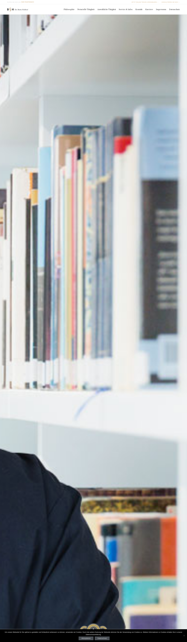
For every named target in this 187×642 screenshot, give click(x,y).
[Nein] (184, 635)
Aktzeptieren (86, 638)
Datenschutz (102, 638)
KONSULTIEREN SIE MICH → (170, 2)
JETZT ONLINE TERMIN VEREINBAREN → (145, 2)
